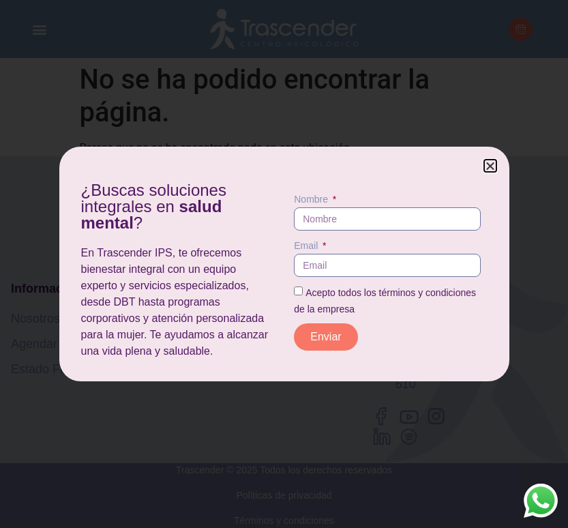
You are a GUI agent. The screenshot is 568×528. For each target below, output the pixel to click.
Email (307, 245)
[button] (490, 165)
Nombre (312, 199)
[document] (284, 264)
